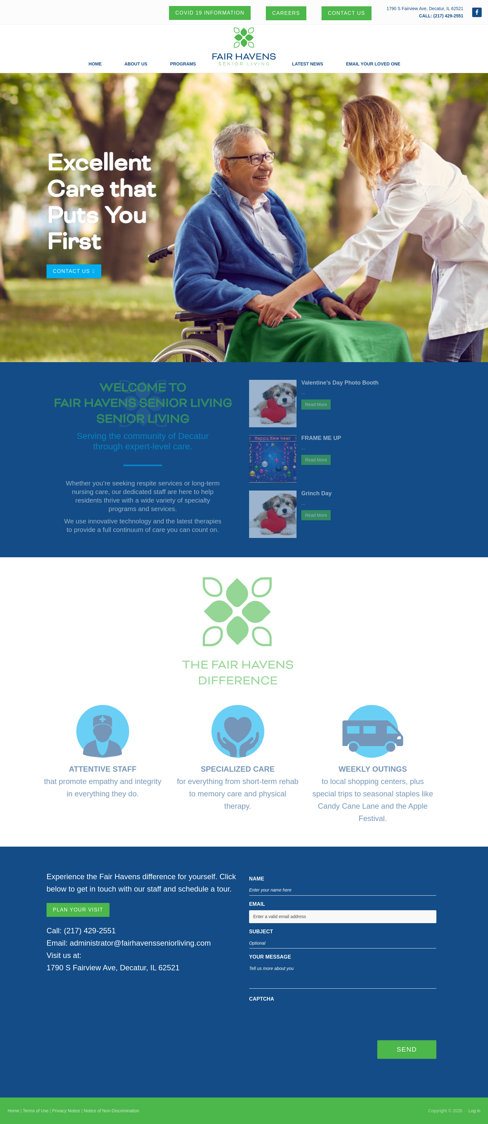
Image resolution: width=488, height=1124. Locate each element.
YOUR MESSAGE (270, 957)
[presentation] (297, 1017)
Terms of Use (36, 1110)
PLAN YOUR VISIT (78, 909)
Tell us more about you (342, 976)
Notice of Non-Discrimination (111, 1110)
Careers (286, 13)
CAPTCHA (261, 999)
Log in (474, 1110)
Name (256, 878)
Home (13, 1110)
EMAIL (257, 904)
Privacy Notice (66, 1110)
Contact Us (346, 13)
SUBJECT (261, 931)
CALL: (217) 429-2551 (441, 15)
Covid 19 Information (209, 12)
